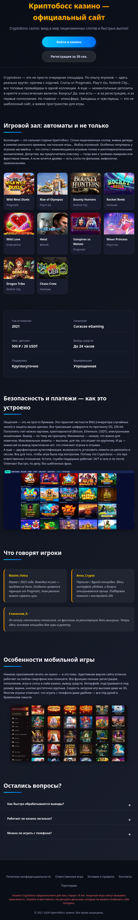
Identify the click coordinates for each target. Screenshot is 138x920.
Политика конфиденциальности (28, 877)
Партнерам (69, 886)
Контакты (125, 877)
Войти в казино (68, 42)
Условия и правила (101, 877)
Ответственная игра (69, 877)
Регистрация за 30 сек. (69, 56)
